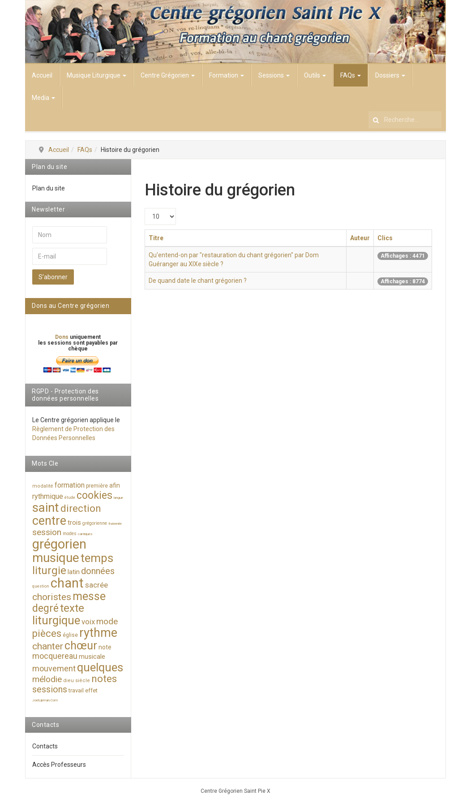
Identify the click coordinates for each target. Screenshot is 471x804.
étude (69, 497)
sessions (49, 689)
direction (80, 508)
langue (118, 498)
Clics (385, 238)
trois (74, 523)
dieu (68, 680)
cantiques (85, 534)
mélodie (47, 679)
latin (74, 572)
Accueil (42, 75)
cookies (94, 495)
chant (67, 583)
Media (43, 97)
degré (45, 608)
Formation (226, 75)
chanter (47, 646)
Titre (156, 238)
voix (88, 621)
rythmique (47, 496)
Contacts (45, 746)
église (70, 635)
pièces (46, 633)
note (104, 647)
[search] (404, 119)
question (40, 586)
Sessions (274, 75)
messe (89, 596)
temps (97, 558)
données (98, 571)
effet (91, 690)
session (46, 532)
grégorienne (94, 523)
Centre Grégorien (168, 75)
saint (45, 507)
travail (76, 690)
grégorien (59, 544)
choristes (51, 597)
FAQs (350, 75)
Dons (62, 337)
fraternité (115, 524)
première (97, 486)
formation (70, 485)
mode (107, 621)
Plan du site (48, 188)
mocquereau (54, 656)
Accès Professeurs (59, 764)
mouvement (54, 668)
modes (70, 533)
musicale (92, 657)
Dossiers (390, 75)
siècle (82, 680)
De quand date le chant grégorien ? (198, 280)
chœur (80, 645)
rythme (98, 633)
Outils (315, 75)
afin (114, 485)
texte (72, 608)
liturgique (56, 620)
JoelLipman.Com (45, 700)
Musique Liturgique (96, 75)
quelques (100, 667)
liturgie (49, 570)
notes (104, 678)
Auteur (360, 238)
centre (49, 521)
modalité (42, 486)
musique (55, 557)
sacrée (96, 584)
